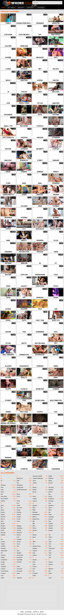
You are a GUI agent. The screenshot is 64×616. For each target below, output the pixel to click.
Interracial (40, 355)
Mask (40, 510)
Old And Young (40, 546)
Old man (24, 206)
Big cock (55, 92)
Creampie (8, 252)
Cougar (8, 562)
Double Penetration (24, 489)
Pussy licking (55, 229)
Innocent (8, 160)
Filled (56, 240)
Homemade (40, 332)
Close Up (8, 555)
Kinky (56, 377)
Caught (24, 286)
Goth (24, 320)
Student (8, 400)
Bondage (39, 297)
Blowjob (8, 525)
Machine (24, 309)
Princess (40, 469)
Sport (55, 510)
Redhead (55, 478)
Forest (40, 457)
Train (56, 252)
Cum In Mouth (8, 571)
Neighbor (8, 217)
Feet (24, 503)
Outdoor (8, 206)
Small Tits (55, 498)
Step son (24, 274)
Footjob (24, 516)
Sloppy (8, 389)
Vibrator (8, 469)
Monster (55, 23)
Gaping (40, 80)
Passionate (24, 366)
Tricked (56, 195)
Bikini (56, 366)
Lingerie (24, 435)
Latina (8, 69)
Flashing (24, 512)
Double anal (40, 400)
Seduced (40, 252)
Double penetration (24, 23)
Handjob (24, 553)
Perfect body (24, 103)
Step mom (8, 34)
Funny (24, 521)
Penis (40, 564)
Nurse (40, 537)
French (24, 519)
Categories (40, 7)
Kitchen (56, 114)
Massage (40, 57)
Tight (56, 126)
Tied (55, 550)
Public (8, 23)
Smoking (24, 69)
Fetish (8, 343)
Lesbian (56, 389)
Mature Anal (40, 519)
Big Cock (8, 516)
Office (8, 229)
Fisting (8, 377)
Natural (8, 263)
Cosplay (55, 149)
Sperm (8, 412)
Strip (8, 183)
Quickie (8, 332)
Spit (56, 343)
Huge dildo (40, 229)
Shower (8, 57)
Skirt (24, 446)
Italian (24, 92)
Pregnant (40, 573)
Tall (55, 535)
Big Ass (8, 514)
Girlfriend (24, 423)
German (40, 172)
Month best (30, 7)
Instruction (24, 252)
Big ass (56, 69)
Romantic (24, 160)
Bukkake (8, 457)
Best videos (11, 7)
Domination (24, 355)
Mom (8, 286)
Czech (40, 377)
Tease (8, 297)
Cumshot (8, 573)
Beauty (24, 240)
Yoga (56, 274)
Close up (24, 389)
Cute (56, 435)
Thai (24, 332)
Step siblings (24, 34)
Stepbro (24, 217)
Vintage (55, 564)
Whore (55, 573)
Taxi (55, 46)
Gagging (24, 137)
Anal (40, 183)
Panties (56, 80)
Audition (24, 80)
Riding (55, 480)
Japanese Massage (40, 478)
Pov (39, 46)
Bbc (8, 507)
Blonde (56, 217)
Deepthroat (56, 34)
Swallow (55, 528)
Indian (24, 566)
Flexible (56, 206)
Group (24, 544)
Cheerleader (40, 274)
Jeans (24, 195)
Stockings (55, 516)
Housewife (8, 114)
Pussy (55, 286)
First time (40, 320)
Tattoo (40, 103)
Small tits (8, 126)
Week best (21, 7)
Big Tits (8, 519)
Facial (8, 320)
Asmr (24, 457)
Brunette (8, 532)
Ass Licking (8, 496)
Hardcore (24, 46)
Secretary (40, 389)
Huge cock (40, 286)
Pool (56, 332)
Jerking (8, 446)
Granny (24, 172)
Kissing (40, 487)
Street (40, 160)
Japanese (24, 149)
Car (55, 309)
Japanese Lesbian (40, 476)
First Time (24, 507)
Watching (24, 126)
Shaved (40, 217)
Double (8, 309)
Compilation (8, 559)
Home (3, 7)
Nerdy (56, 457)
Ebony (8, 172)
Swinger (55, 160)
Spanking (56, 183)
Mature (8, 149)
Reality (24, 377)
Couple (40, 412)
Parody (56, 172)
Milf (56, 423)
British (56, 355)
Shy (39, 34)
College (8, 557)
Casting (8, 46)
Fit (56, 263)
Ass (55, 412)
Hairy (24, 550)
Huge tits (56, 320)
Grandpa (39, 240)
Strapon (24, 469)
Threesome (55, 548)
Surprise (39, 366)
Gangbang (56, 469)
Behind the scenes (8, 423)
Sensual (40, 195)
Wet (40, 69)
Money (40, 528)
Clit (24, 229)
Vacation (40, 446)
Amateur (55, 103)
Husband (24, 562)
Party (40, 423)
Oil (40, 544)
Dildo (40, 114)
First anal (24, 412)
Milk (40, 523)
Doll (56, 57)
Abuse (42, 612)
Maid (24, 183)
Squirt (24, 114)
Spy (24, 297)
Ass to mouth (8, 137)
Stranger (56, 137)
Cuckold (40, 126)
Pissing (40, 566)
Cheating (56, 446)
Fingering (40, 23)
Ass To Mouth (8, 498)
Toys (24, 57)
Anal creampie (8, 355)
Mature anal (40, 343)
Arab (40, 206)
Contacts (36, 612)
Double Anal (24, 487)
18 (8, 92)
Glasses (8, 366)
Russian (55, 483)
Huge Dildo (24, 559)
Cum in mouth (8, 195)
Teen (24, 400)
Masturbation (56, 400)
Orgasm (40, 137)
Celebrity (40, 149)
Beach (8, 80)
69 (40, 263)
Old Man (40, 548)
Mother (8, 274)
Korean (40, 492)
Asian (56, 297)
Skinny (40, 435)
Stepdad (8, 435)
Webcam (24, 263)
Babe (8, 240)
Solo (40, 309)
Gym (8, 103)
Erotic (24, 343)
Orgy (40, 92)
